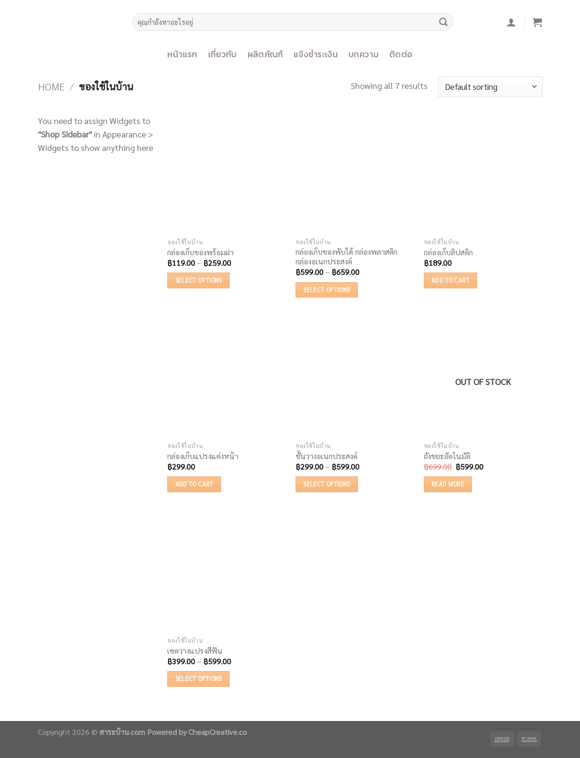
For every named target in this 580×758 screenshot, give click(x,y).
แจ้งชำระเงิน (316, 54)
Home (51, 86)
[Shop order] (490, 86)
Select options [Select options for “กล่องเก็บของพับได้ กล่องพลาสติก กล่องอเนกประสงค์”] (326, 290)
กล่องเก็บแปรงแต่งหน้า (202, 456)
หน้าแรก (182, 54)
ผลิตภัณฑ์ (265, 54)
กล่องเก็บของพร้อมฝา (200, 252)
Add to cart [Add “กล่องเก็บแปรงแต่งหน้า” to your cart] (194, 484)
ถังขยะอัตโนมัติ (447, 456)
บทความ (363, 54)
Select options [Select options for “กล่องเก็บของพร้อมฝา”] (198, 280)
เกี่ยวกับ (222, 54)
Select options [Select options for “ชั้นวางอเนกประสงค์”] (326, 484)
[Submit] (443, 22)
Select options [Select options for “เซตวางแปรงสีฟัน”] (198, 678)
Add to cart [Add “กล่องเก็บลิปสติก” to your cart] (450, 280)
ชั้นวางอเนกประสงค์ (327, 456)
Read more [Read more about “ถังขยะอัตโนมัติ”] (448, 484)
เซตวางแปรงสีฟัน (194, 651)
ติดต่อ (400, 54)
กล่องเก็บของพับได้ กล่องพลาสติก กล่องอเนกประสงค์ (346, 257)
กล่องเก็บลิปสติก (448, 252)
